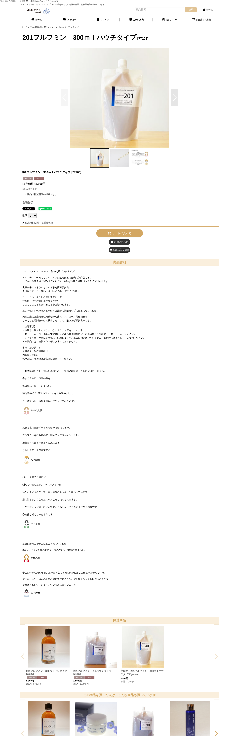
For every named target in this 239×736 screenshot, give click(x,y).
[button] (202, 19)
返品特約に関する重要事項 (37, 222)
